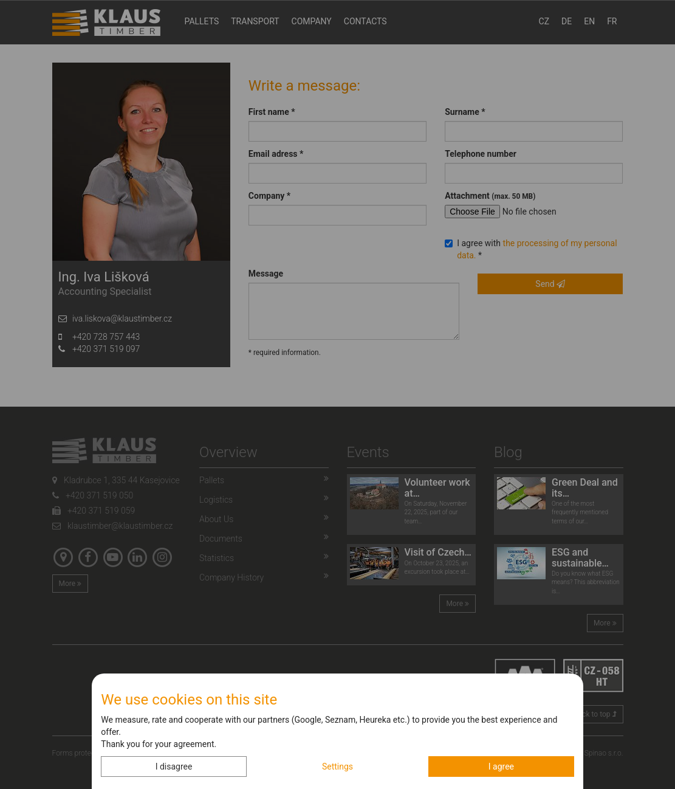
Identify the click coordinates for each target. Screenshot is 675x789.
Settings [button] (337, 766)
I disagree (174, 766)
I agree (501, 766)
